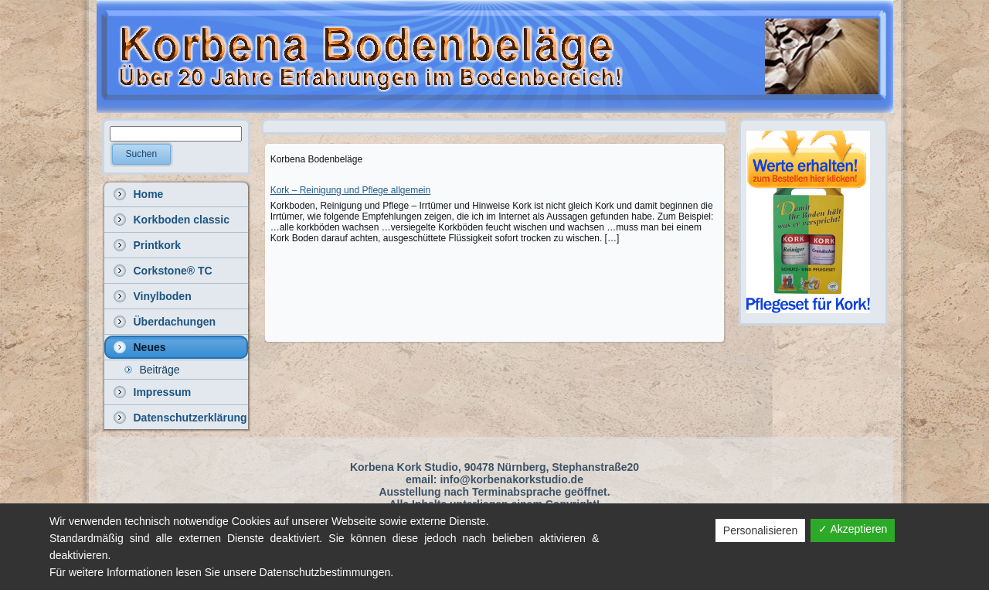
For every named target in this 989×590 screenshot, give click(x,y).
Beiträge (160, 369)
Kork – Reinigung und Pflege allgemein (350, 190)
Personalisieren (760, 530)
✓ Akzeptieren (852, 529)
